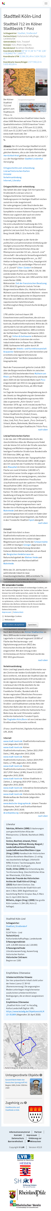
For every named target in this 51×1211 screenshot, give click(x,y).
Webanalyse (8, 619)
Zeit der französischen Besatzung (31, 283)
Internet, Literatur (12, 180)
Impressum (32, 1135)
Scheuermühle (41, 541)
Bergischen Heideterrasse (19, 554)
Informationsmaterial (19, 1132)
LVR (22, 1147)
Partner (38, 1132)
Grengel (27, 544)
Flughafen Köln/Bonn (17, 719)
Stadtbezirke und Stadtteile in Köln (12, 1108)
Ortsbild (7, 174)
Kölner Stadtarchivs (34, 632)
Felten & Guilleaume (21, 336)
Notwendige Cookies (12, 616)
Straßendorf (31, 33)
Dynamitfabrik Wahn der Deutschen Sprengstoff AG (16, 1081)
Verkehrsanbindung (12, 177)
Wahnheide (8, 510)
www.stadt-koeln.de (12, 741)
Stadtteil (21, 33)
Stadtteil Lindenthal (34, 158)
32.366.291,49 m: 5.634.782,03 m (24, 57)
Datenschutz (18, 1138)
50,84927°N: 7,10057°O (15, 53)
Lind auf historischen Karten (16, 171)
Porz (43, 379)
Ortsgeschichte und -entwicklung (19, 167)
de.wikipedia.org (10, 812)
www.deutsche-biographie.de (17, 803)
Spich (31, 520)
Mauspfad (12, 467)
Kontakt (18, 1135)
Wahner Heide (31, 557)
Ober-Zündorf (24, 267)
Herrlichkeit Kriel (11, 155)
